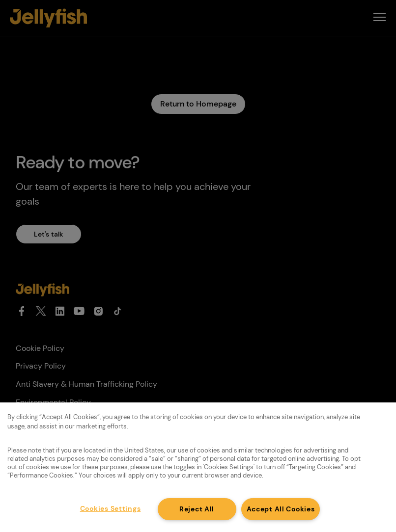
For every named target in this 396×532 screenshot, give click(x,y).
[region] (198, 467)
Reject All (196, 509)
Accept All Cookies (281, 509)
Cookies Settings (110, 508)
